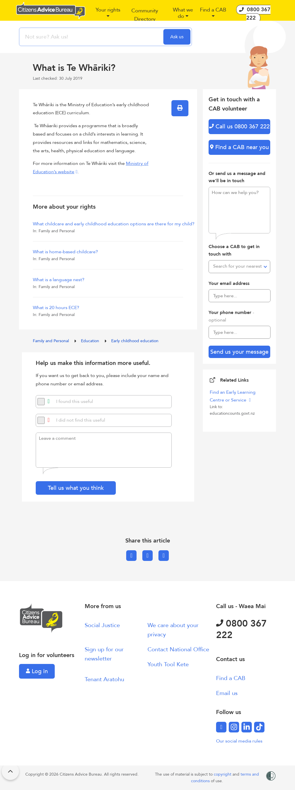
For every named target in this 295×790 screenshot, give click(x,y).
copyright (223, 774)
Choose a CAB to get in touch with (234, 250)
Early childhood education (134, 341)
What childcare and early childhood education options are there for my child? (113, 224)
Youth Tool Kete (168, 664)
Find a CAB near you (239, 147)
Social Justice (102, 625)
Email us (227, 693)
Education (90, 341)
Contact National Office (178, 649)
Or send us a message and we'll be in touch (237, 177)
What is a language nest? (58, 280)
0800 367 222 (241, 629)
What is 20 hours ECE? (56, 307)
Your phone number (231, 316)
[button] (108, 15)
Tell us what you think (76, 488)
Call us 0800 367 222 (239, 126)
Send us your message (239, 352)
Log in (37, 671)
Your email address (229, 283)
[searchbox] (91, 37)
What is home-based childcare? (65, 252)
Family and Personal (51, 341)
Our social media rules (239, 741)
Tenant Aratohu (104, 679)
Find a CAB (230, 678)
